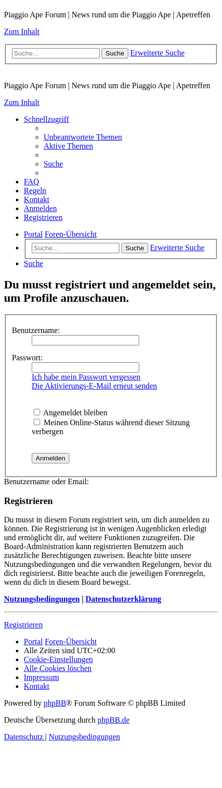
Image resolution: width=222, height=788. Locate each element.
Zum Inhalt (22, 31)
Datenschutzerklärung (123, 599)
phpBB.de (113, 720)
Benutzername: (36, 330)
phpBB (55, 703)
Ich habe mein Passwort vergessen (86, 377)
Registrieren (23, 624)
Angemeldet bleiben (70, 412)
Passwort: (27, 357)
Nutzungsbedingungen (42, 599)
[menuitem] (83, 137)
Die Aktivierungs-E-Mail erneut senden (94, 386)
